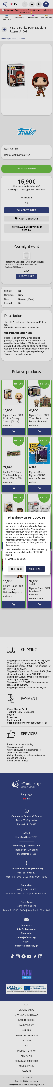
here (16, 552)
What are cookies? (17, 559)
